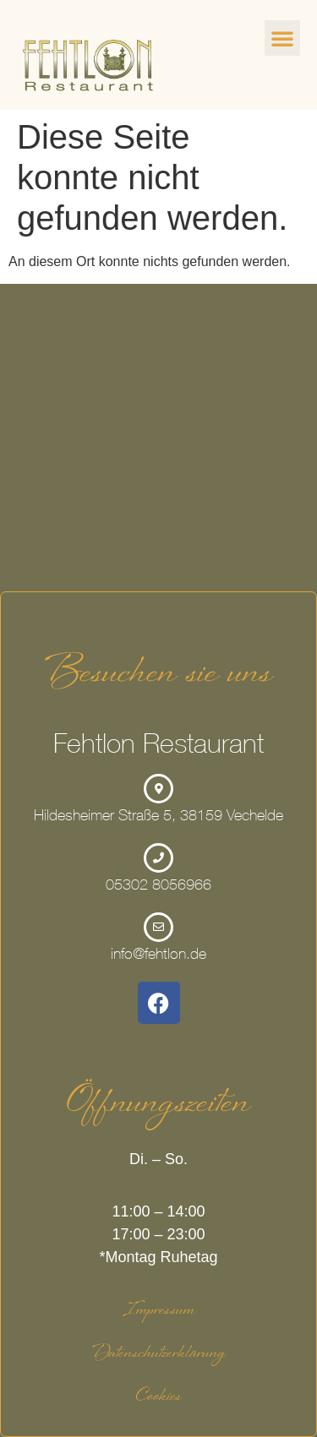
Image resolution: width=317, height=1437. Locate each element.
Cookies (159, 1398)
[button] (282, 38)
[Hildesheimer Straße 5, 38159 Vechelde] (158, 437)
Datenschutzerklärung (158, 1355)
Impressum (159, 1312)
